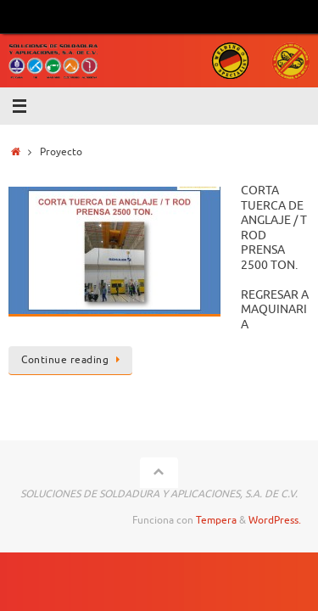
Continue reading (73, 360)
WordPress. (274, 520)
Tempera (216, 520)
